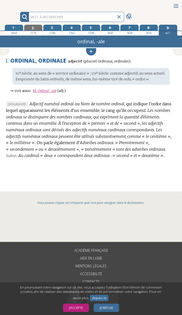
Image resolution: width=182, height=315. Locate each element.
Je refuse (106, 308)
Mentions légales (91, 266)
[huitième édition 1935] (149, 30)
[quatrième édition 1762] (72, 30)
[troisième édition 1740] (52, 30)
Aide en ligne (91, 258)
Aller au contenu (20, 4)
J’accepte (76, 308)
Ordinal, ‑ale (45, 91)
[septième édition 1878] (129, 30)
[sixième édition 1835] (110, 30)
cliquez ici (99, 298)
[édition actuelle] (168, 30)
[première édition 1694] (14, 30)
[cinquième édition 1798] (91, 30)
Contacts (91, 281)
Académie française (91, 250)
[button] (91, 51)
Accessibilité (91, 273)
